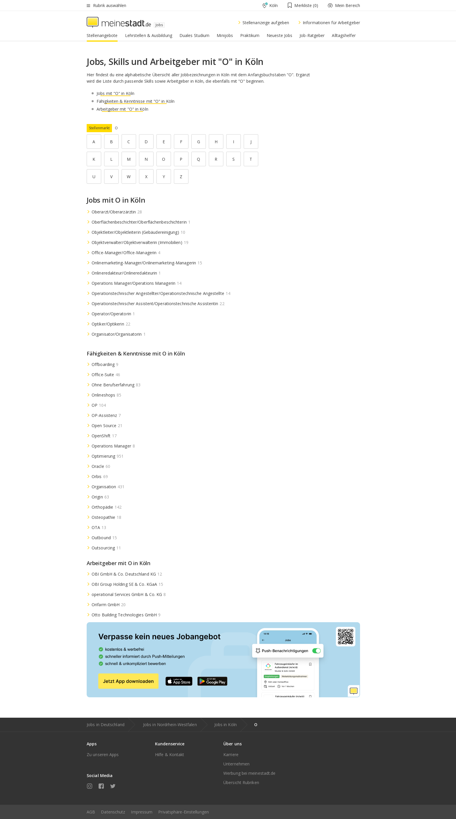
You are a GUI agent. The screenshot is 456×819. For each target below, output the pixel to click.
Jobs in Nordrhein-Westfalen (170, 724)
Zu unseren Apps (103, 754)
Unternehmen (236, 764)
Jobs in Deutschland (105, 724)
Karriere (230, 754)
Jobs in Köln (225, 724)
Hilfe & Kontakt (169, 754)
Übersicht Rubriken (241, 782)
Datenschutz (113, 812)
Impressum (141, 812)
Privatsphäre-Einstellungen (183, 812)
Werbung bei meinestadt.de (249, 773)
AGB (91, 812)
